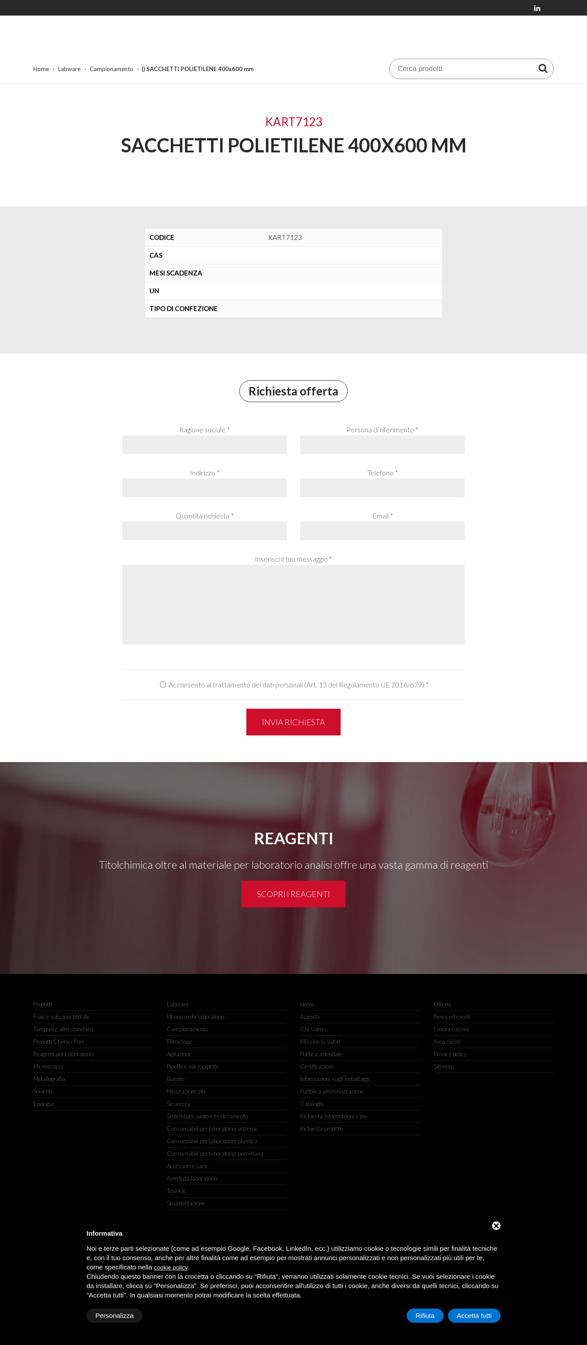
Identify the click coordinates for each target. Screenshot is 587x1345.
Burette (176, 1078)
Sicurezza (178, 1103)
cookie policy (171, 1267)
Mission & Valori (320, 1041)
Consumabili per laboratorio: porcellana (215, 1153)
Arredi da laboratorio (192, 1178)
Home (41, 68)
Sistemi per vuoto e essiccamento (207, 1116)
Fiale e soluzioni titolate (61, 1016)
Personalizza (115, 1315)
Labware (69, 68)
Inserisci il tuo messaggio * (293, 559)
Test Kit (176, 1190)
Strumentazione (186, 1203)
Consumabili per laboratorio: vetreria (212, 1128)
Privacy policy (450, 1054)
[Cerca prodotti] (543, 68)
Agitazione (179, 1054)
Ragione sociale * (204, 429)
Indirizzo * (205, 472)
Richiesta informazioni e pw (333, 1116)
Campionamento (111, 68)
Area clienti (447, 1041)
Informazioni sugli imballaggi (335, 1078)
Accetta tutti (474, 1315)
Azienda (310, 1016)
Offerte (442, 1004)
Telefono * (382, 472)
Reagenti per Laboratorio (63, 1054)
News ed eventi (452, 1016)
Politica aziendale (321, 1054)
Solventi (42, 1091)
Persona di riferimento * (382, 429)
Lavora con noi (451, 1029)
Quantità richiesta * (205, 515)
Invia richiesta (293, 722)
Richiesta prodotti (321, 1128)
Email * (382, 515)
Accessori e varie (187, 1165)
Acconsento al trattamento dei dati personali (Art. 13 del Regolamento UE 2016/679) (296, 684)
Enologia (43, 1103)
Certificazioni (316, 1066)
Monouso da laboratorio (195, 1016)
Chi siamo (313, 1029)
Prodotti (42, 1004)
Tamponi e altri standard (63, 1029)
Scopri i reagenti (293, 894)
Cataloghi (312, 1103)
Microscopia (48, 1066)
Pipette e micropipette (193, 1066)
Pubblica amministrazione (332, 1091)
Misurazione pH (186, 1091)
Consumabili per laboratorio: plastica (212, 1141)
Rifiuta (425, 1315)
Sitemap (444, 1066)
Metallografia (49, 1078)
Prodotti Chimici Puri (58, 1041)
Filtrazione (179, 1041)
